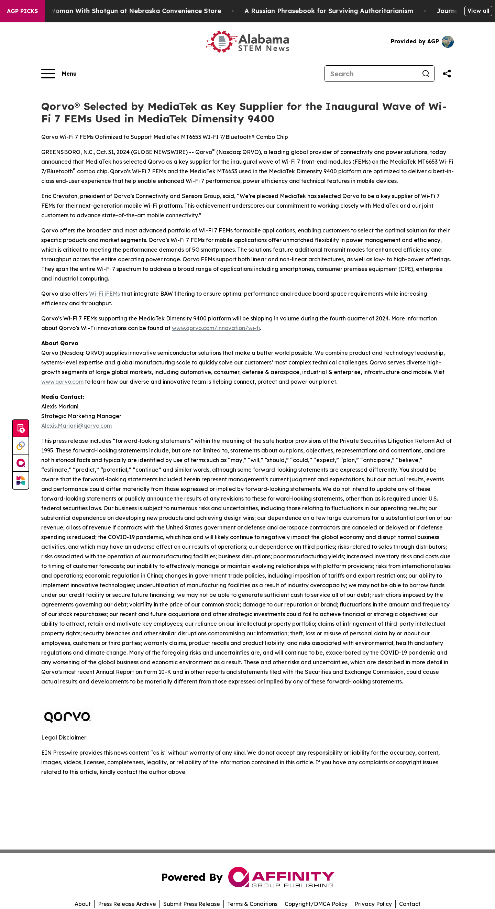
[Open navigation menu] (59, 73)
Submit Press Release (191, 903)
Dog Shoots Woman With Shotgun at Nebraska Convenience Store (120, 11)
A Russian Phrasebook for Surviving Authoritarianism (333, 11)
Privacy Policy (373, 903)
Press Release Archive (127, 903)
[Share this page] (447, 73)
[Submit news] (21, 428)
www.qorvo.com (62, 381)
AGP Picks (22, 11)
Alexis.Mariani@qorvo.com (76, 425)
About (83, 903)
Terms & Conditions (252, 903)
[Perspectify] (21, 445)
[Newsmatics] (21, 480)
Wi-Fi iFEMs (104, 293)
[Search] (371, 73)
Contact (409, 903)
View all (478, 10)
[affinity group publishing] (21, 463)
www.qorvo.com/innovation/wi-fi (216, 328)
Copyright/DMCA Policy (316, 903)
